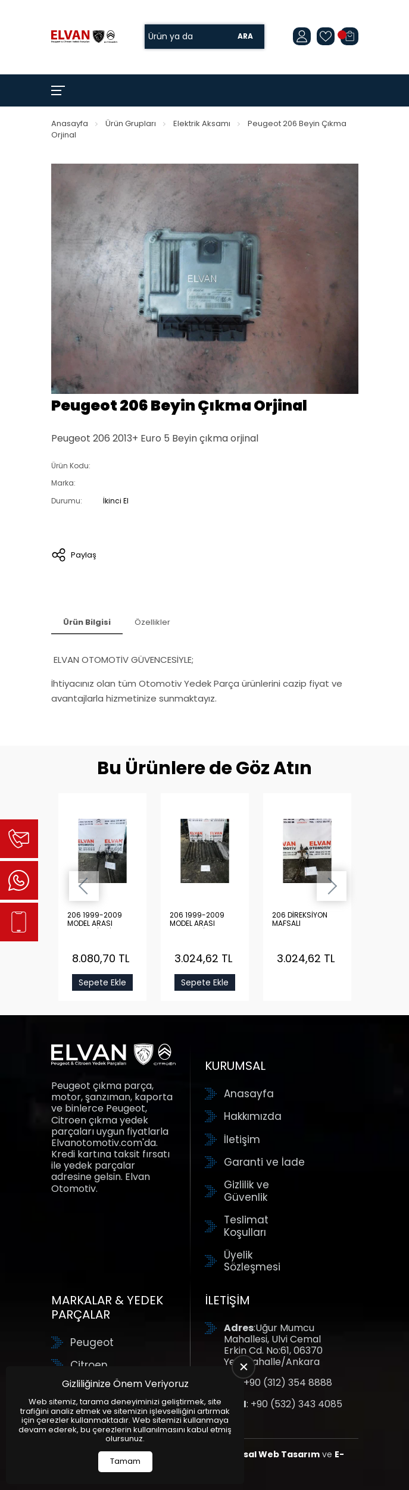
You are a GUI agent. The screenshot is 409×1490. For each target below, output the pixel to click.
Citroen (89, 1365)
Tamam (125, 1461)
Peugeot (92, 1342)
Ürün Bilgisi (87, 622)
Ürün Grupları (130, 123)
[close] (243, 1367)
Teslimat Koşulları (246, 1226)
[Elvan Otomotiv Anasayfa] (84, 36)
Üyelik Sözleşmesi (252, 1261)
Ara (245, 37)
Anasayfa (69, 123)
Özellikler (152, 622)
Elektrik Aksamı (201, 123)
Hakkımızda (253, 1116)
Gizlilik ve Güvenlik (246, 1191)
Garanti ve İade (264, 1162)
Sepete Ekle (102, 982)
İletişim (242, 1139)
